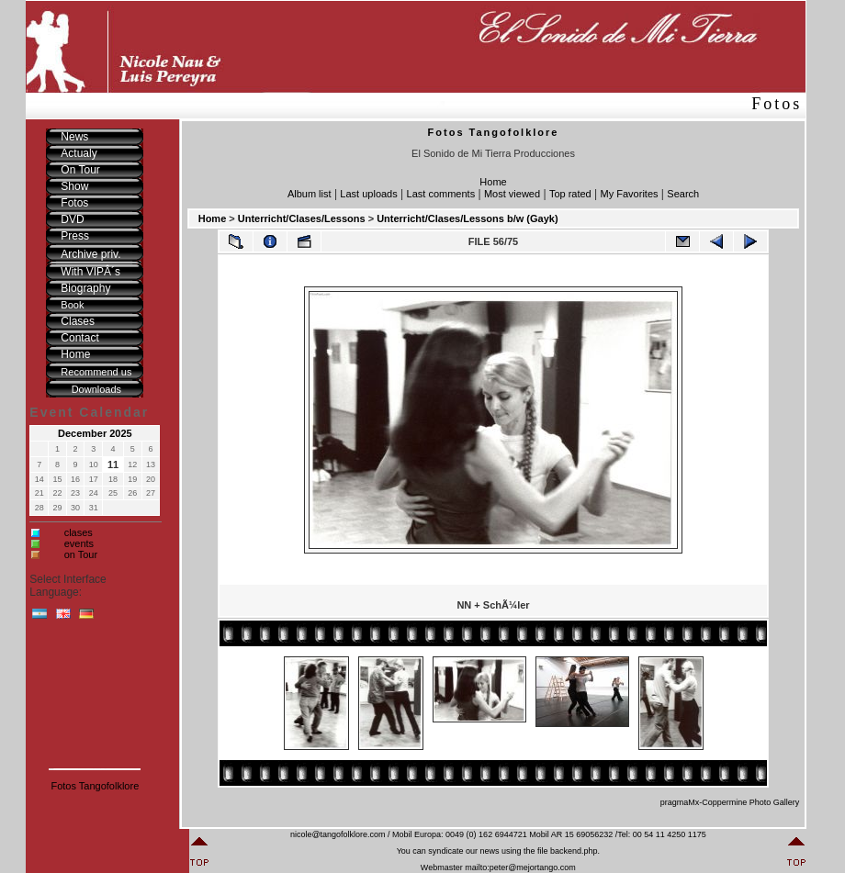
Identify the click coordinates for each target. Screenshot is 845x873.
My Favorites (630, 193)
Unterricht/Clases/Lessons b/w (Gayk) (467, 218)
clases (78, 532)
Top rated (570, 193)
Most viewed (512, 193)
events (79, 543)
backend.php (574, 851)
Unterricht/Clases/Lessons (302, 218)
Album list (309, 193)
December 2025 (95, 433)
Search (683, 193)
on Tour (81, 554)
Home (492, 181)
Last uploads (368, 193)
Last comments (441, 193)
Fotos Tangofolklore (95, 785)
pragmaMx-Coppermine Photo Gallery (730, 802)
